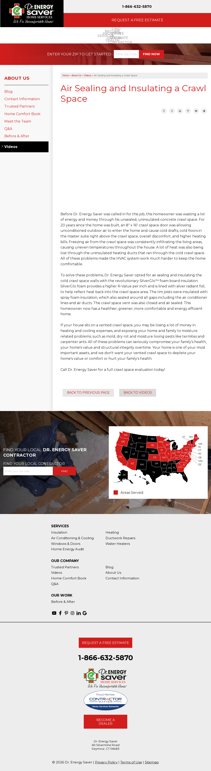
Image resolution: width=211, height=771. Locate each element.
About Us (16, 78)
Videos (10, 147)
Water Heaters (118, 544)
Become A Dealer (105, 722)
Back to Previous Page (88, 393)
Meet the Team (17, 121)
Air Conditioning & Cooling (72, 538)
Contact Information (22, 99)
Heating (112, 532)
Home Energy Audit (67, 549)
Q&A (8, 129)
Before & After (16, 136)
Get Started (98, 54)
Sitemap (152, 762)
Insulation (59, 532)
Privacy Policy (106, 762)
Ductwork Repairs (120, 538)
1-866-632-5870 (137, 7)
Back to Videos (138, 393)
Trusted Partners (19, 106)
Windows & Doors (65, 544)
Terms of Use (131, 762)
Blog (8, 92)
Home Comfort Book (22, 114)
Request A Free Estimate (105, 643)
